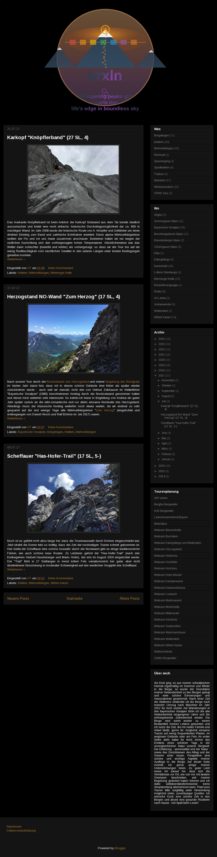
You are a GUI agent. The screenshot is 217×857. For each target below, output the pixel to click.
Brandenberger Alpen (167, 240)
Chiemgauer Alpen (165, 246)
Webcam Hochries (165, 568)
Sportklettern (162, 167)
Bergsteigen (55, 432)
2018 (161, 370)
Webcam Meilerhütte (166, 607)
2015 (161, 471)
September (169, 391)
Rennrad (159, 154)
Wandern (159, 180)
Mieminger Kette (61, 272)
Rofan (158, 291)
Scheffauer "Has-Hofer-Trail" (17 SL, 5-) (54, 456)
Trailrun (159, 174)
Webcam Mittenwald (166, 613)
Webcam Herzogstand (168, 549)
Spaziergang (162, 161)
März (165, 448)
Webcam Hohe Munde (168, 575)
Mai (164, 438)
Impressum (14, 826)
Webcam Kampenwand (168, 581)
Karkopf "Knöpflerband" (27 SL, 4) (47, 137)
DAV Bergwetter (164, 510)
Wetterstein (161, 310)
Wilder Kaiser (59, 583)
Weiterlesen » (16, 259)
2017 (161, 375)
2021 (161, 354)
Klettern (22, 272)
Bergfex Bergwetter (166, 504)
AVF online (160, 498)
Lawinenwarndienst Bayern (171, 517)
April (165, 443)
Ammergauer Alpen (166, 221)
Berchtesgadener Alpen (168, 234)
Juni (164, 432)
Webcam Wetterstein (166, 639)
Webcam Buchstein (166, 536)
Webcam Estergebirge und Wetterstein (177, 543)
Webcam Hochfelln (165, 562)
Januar (166, 459)
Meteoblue (160, 523)
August (166, 396)
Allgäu (158, 214)
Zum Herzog (105, 410)
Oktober (167, 385)
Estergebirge (162, 259)
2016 (161, 465)
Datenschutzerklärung (21, 830)
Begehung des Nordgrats (123, 381)
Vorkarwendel (162, 304)
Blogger (120, 848)
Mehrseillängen (39, 272)
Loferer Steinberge (165, 272)
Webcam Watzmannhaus (169, 632)
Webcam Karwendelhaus (169, 587)
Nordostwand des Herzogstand (68, 381)
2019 (161, 365)
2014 (161, 476)
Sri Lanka (160, 298)
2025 (161, 338)
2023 (161, 344)
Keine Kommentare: (61, 268)
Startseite (74, 598)
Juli (164, 401)
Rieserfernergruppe (166, 285)
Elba (157, 253)
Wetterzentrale (163, 651)
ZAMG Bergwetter (165, 658)
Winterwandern (163, 186)
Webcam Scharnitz (165, 619)
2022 (161, 349)
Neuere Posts (18, 598)
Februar (167, 454)
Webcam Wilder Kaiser (168, 645)
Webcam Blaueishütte (167, 530)
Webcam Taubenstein (167, 626)
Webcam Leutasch (165, 594)
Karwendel (160, 266)
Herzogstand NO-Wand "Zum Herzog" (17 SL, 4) (63, 296)
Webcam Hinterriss (165, 555)
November (168, 380)
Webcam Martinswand (168, 600)
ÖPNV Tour (161, 193)
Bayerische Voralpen (32, 432)
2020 (161, 359)
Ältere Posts (130, 598)
